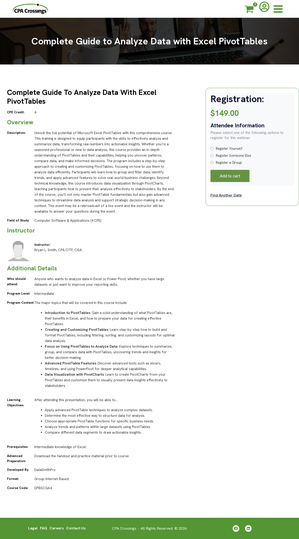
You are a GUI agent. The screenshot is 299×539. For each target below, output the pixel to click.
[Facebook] (236, 528)
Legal (33, 528)
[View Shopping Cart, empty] (249, 10)
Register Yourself (226, 148)
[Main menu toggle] (278, 9)
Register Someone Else (230, 155)
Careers (57, 528)
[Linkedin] (248, 528)
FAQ (43, 528)
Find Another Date (226, 195)
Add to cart (230, 175)
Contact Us (76, 528)
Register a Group (226, 162)
